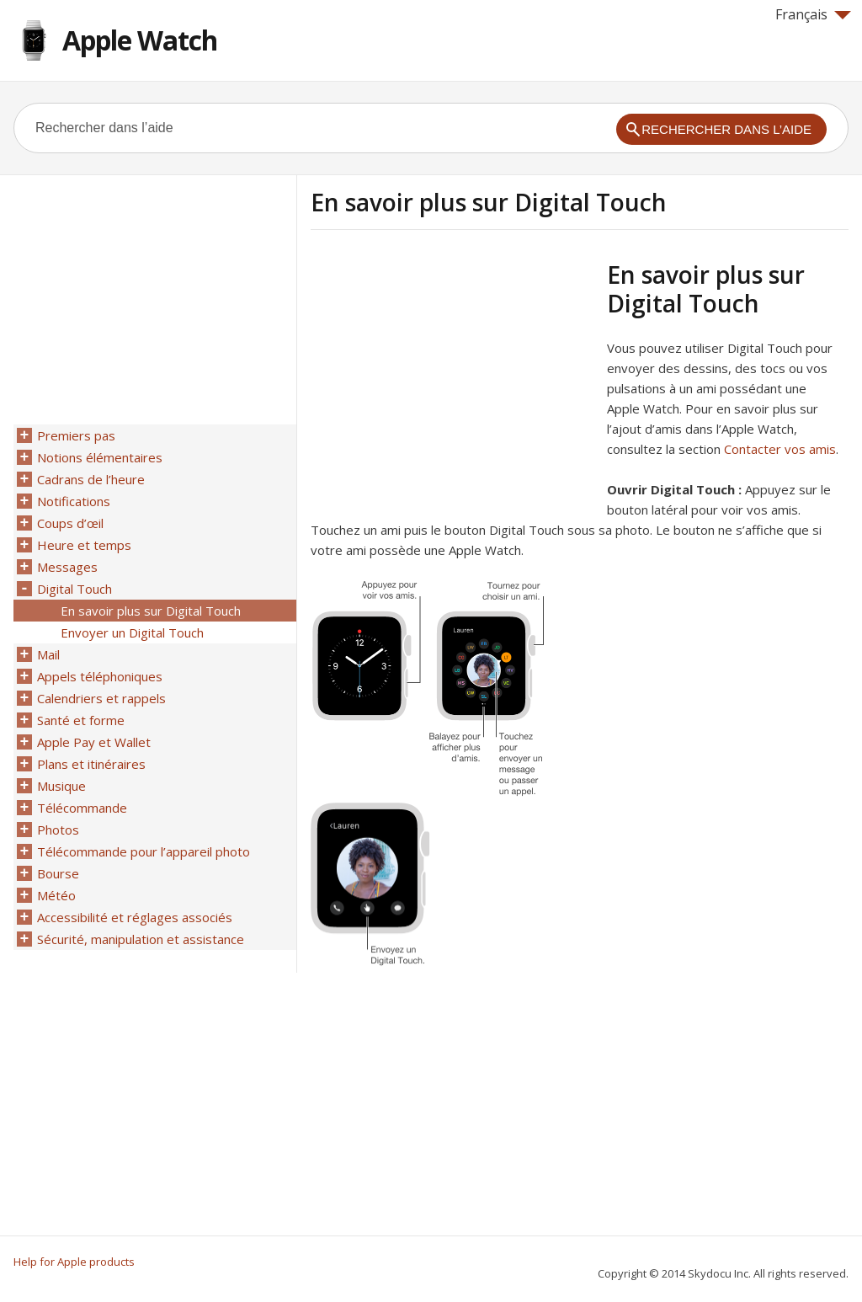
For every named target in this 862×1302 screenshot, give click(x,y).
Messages (67, 566)
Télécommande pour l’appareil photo (143, 851)
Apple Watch (139, 40)
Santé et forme (81, 720)
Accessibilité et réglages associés (134, 917)
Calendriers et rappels (101, 698)
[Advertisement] (452, 378)
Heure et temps (84, 544)
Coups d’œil (70, 523)
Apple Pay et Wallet (94, 742)
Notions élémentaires (99, 457)
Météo (56, 895)
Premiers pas (76, 435)
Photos (58, 829)
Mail (48, 654)
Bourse (58, 873)
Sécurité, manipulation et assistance (140, 939)
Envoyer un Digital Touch (132, 632)
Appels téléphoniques (99, 676)
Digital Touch (74, 588)
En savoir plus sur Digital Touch (151, 610)
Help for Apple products (74, 1261)
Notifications (73, 501)
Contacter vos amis (780, 448)
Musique (61, 785)
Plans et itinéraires (91, 763)
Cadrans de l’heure (91, 479)
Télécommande (82, 807)
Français (813, 14)
